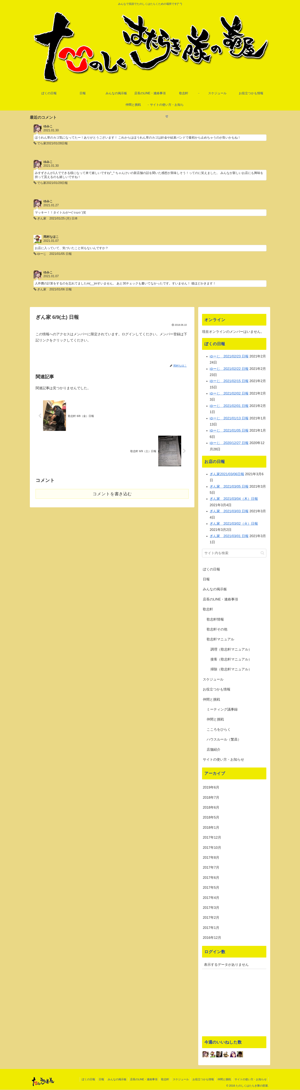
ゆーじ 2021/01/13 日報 (229, 418)
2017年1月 (211, 928)
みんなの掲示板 (215, 589)
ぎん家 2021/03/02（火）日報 (234, 524)
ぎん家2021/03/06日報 (227, 474)
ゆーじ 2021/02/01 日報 (229, 406)
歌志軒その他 (217, 629)
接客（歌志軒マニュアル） (231, 660)
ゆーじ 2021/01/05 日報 (229, 431)
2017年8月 (211, 858)
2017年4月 (211, 898)
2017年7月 (211, 868)
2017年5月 (211, 888)
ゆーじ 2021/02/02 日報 (229, 394)
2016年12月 (212, 938)
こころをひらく (219, 730)
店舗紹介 (213, 750)
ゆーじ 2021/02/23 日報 (229, 356)
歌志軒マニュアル (220, 640)
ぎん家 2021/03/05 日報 (229, 487)
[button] (262, 553)
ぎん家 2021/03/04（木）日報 (234, 499)
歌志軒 (208, 610)
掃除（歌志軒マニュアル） (231, 670)
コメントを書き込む (112, 494)
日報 (206, 579)
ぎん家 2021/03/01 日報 (229, 536)
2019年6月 (211, 788)
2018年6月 (211, 808)
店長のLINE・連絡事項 (220, 599)
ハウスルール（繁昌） (224, 740)
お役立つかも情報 (216, 690)
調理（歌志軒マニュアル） (231, 649)
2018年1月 (211, 828)
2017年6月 (211, 878)
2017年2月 (211, 918)
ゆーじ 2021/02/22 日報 (229, 369)
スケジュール (213, 679)
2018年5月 (211, 818)
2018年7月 (211, 798)
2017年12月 (212, 838)
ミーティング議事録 (222, 710)
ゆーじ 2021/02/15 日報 (229, 381)
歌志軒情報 (215, 619)
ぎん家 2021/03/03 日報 (229, 511)
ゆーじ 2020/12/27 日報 (229, 443)
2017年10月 (212, 848)
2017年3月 (211, 908)
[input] (234, 553)
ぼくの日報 (211, 569)
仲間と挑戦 (211, 700)
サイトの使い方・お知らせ (223, 760)
